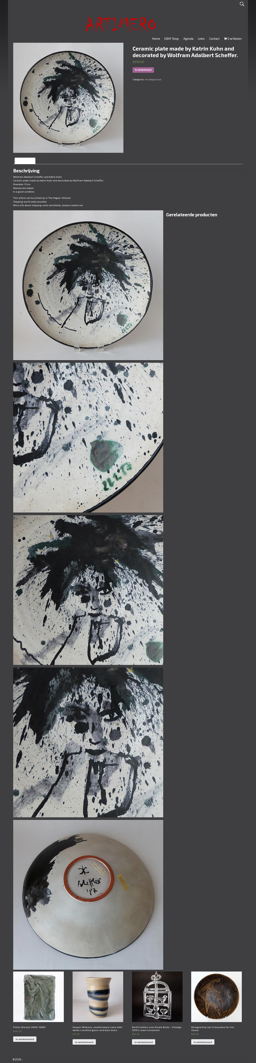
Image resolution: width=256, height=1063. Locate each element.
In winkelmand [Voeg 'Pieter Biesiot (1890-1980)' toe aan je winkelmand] (25, 1039)
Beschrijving (25, 160)
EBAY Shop (171, 38)
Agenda (188, 38)
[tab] (25, 161)
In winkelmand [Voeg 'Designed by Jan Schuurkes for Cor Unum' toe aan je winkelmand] (203, 1042)
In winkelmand (143, 70)
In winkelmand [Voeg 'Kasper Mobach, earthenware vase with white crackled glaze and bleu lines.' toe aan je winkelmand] (84, 1042)
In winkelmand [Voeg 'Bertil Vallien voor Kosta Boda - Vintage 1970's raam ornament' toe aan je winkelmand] (143, 1042)
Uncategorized (153, 79)
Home (156, 38)
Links (201, 38)
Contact (214, 38)
